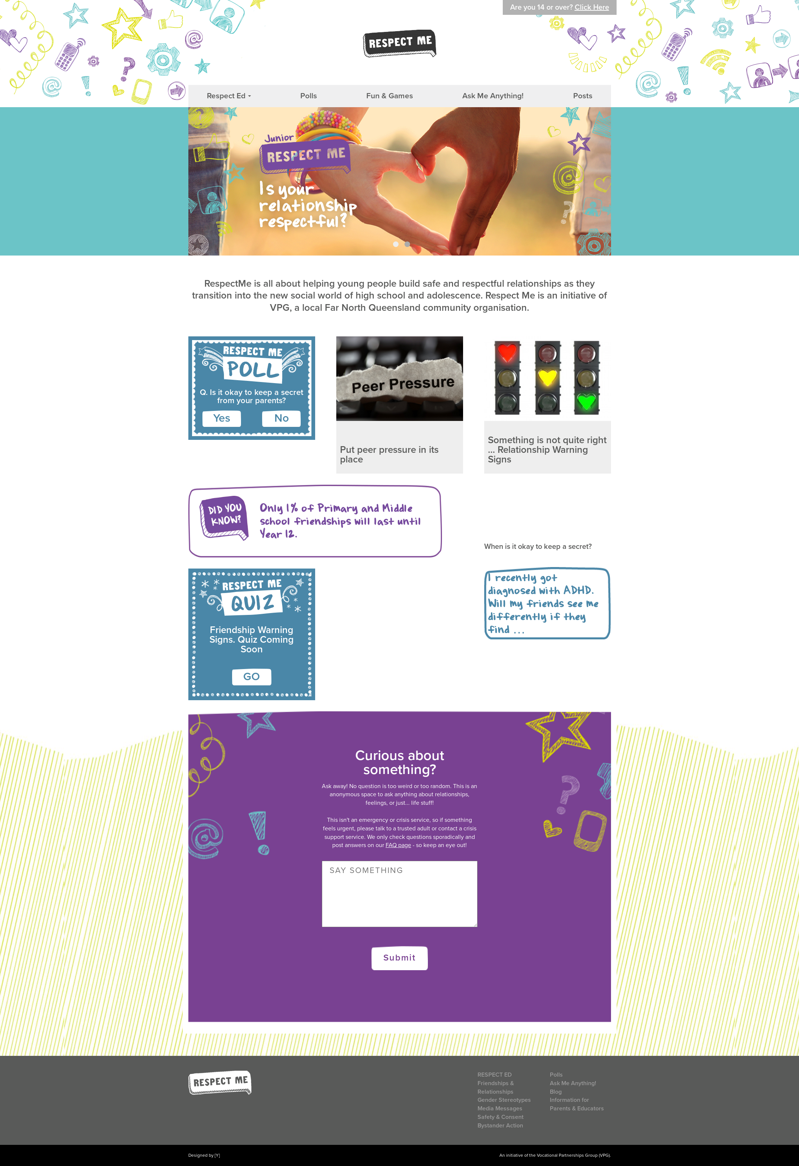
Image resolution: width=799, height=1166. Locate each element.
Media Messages (500, 1108)
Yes (221, 418)
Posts (582, 96)
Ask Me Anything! (493, 96)
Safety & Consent (501, 1117)
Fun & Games (389, 96)
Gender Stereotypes (504, 1100)
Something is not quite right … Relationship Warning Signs (547, 449)
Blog (556, 1092)
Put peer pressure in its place (389, 454)
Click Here (592, 7)
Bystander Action (500, 1125)
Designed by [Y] (204, 1155)
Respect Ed (229, 96)
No (281, 418)
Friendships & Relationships (496, 1088)
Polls (308, 96)
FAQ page (398, 845)
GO (251, 677)
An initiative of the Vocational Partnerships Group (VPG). (555, 1155)
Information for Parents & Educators (577, 1104)
